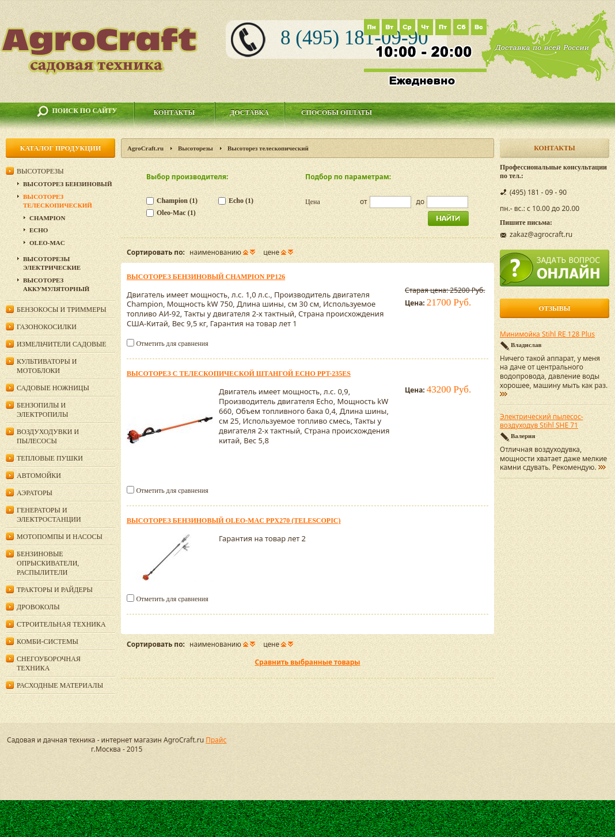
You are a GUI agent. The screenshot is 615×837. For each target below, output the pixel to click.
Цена (312, 202)
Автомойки (39, 476)
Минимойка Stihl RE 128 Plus (547, 334)
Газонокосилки (47, 327)
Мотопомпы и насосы (59, 537)
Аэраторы (34, 493)
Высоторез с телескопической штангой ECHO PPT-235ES (239, 374)
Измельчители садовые (62, 344)
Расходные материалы (60, 685)
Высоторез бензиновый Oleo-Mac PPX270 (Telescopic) (234, 520)
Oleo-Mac (47, 242)
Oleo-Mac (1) (176, 213)
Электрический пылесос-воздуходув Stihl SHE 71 (541, 421)
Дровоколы (38, 607)
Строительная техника (61, 624)
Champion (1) (177, 201)
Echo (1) (241, 201)
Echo (38, 230)
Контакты (174, 112)
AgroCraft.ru (145, 148)
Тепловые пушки (50, 458)
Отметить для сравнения (172, 344)
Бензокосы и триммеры (62, 310)
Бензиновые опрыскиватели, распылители (48, 563)
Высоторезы (195, 148)
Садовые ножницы (53, 388)
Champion (47, 217)
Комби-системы (47, 642)
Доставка (249, 112)
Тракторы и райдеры (55, 590)
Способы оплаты (336, 112)
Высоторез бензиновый (67, 183)
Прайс (216, 740)
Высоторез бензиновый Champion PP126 (206, 277)
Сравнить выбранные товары (307, 662)
